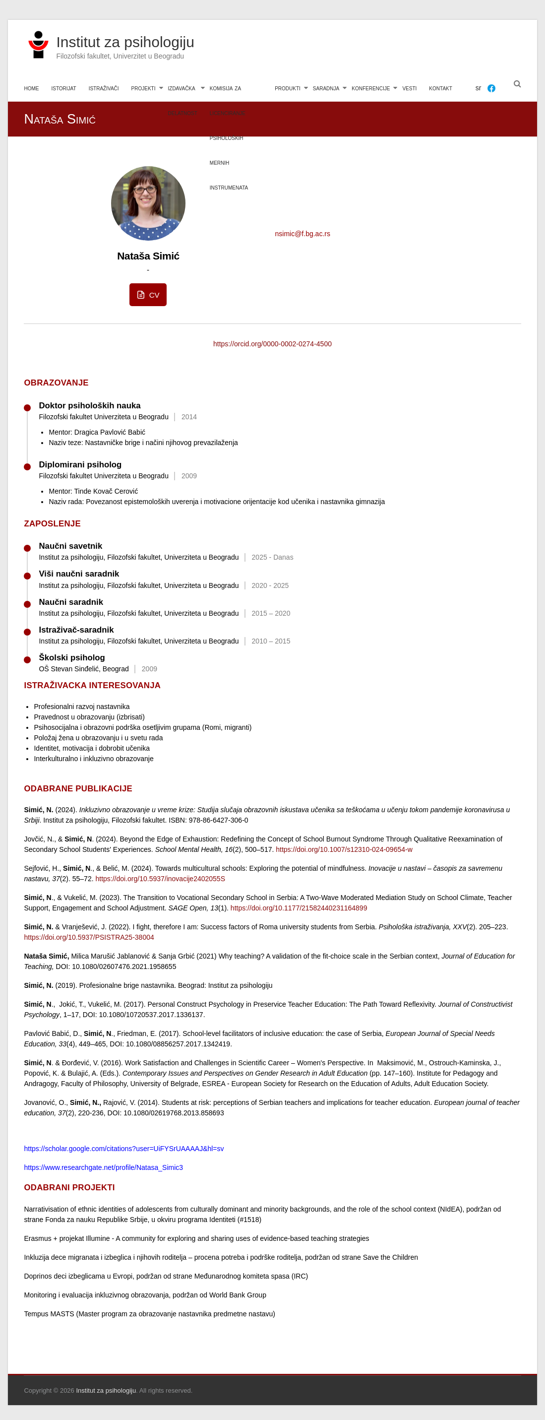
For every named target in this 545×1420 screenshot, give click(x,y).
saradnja (326, 88)
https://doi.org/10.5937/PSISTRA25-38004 (89, 937)
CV (147, 295)
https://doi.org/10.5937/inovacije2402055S (160, 879)
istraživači (104, 88)
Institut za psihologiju (125, 42)
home (31, 88)
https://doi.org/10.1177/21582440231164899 (299, 908)
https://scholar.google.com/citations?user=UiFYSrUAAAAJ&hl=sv (124, 1149)
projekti (143, 88)
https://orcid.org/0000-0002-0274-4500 (272, 344)
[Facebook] (491, 88)
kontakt (440, 88)
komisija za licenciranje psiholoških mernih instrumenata (229, 92)
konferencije (371, 88)
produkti (288, 88)
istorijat (63, 88)
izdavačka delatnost (182, 92)
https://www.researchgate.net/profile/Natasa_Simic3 (103, 1167)
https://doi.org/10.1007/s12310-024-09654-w (344, 849)
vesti (409, 88)
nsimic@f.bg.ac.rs (302, 234)
